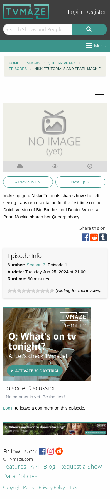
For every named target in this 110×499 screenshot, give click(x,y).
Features (14, 467)
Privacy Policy (52, 487)
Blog (49, 467)
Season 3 (36, 264)
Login (75, 12)
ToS (73, 487)
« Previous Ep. (28, 182)
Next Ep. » (80, 182)
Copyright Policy (18, 487)
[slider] (30, 290)
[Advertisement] (47, 344)
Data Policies (20, 476)
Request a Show (81, 467)
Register (95, 12)
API (35, 467)
